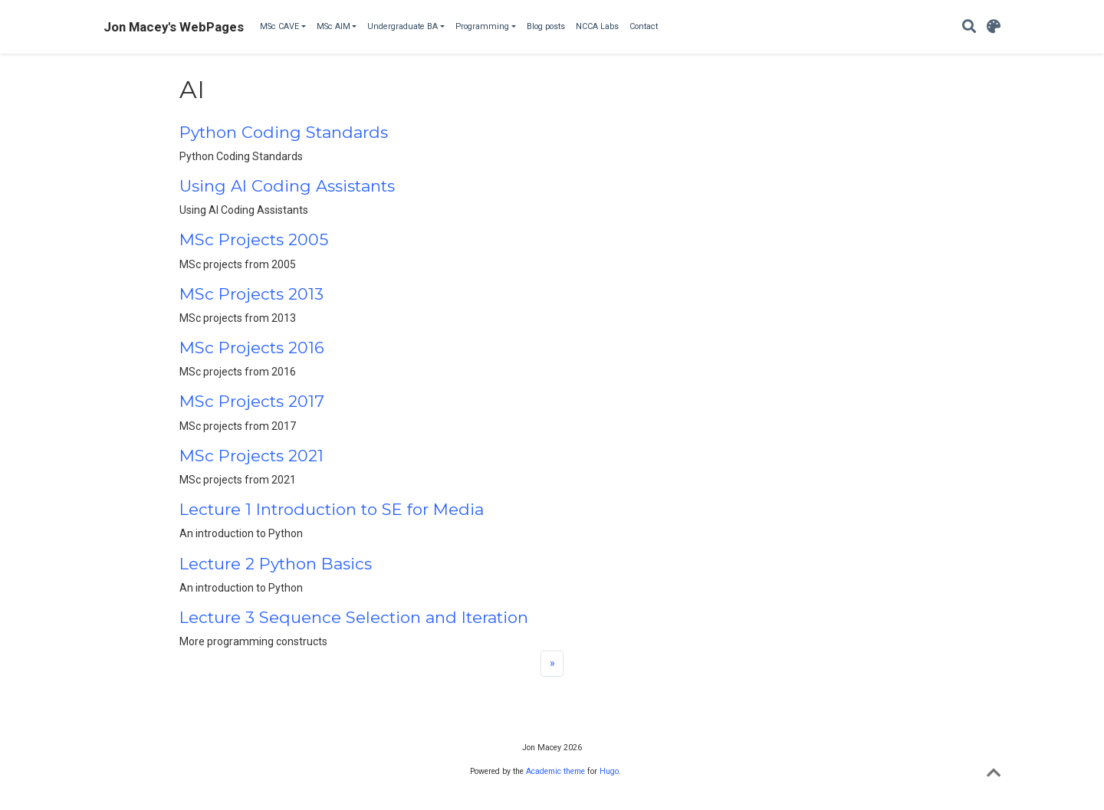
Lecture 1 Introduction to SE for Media (331, 509)
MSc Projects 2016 (251, 347)
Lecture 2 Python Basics (275, 563)
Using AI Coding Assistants (287, 185)
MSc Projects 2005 (253, 239)
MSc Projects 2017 (251, 401)
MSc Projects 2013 (251, 293)
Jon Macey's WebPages (174, 26)
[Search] (969, 27)
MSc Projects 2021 (251, 455)
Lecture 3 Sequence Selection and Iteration (353, 617)
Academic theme (555, 771)
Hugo (609, 771)
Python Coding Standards (283, 132)
